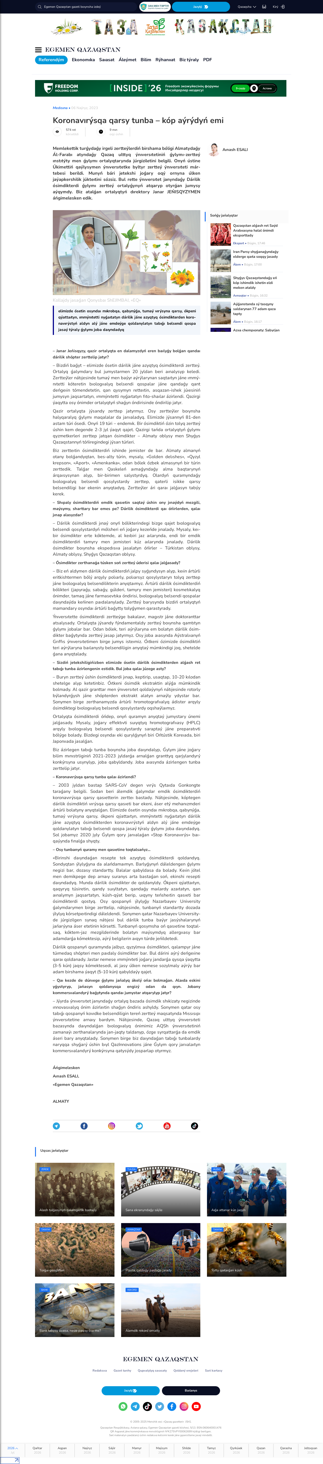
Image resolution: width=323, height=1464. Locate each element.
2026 (12, 1450)
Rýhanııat (165, 60)
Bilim (146, 60)
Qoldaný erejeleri (185, 1370)
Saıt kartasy (213, 1370)
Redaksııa (100, 1370)
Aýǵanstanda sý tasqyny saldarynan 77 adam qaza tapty (254, 309)
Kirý (279, 7)
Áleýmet (127, 60)
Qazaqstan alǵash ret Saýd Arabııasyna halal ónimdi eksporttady (255, 230)
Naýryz (87, 1450)
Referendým (51, 60)
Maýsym (162, 1450)
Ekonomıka (83, 60)
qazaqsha (247, 7)
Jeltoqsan (311, 1450)
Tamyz (211, 1450)
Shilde (186, 1450)
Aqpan (62, 1450)
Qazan (261, 1450)
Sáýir (112, 1450)
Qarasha (286, 1450)
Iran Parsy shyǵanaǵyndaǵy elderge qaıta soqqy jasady (255, 254)
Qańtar (37, 1450)
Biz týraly (189, 60)
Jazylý (201, 6)
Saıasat (106, 60)
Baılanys (191, 1390)
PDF (207, 60)
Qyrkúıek (236, 1450)
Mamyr (137, 1450)
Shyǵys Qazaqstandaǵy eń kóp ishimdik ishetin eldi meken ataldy (255, 283)
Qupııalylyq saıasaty (152, 1370)
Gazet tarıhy (122, 1370)
